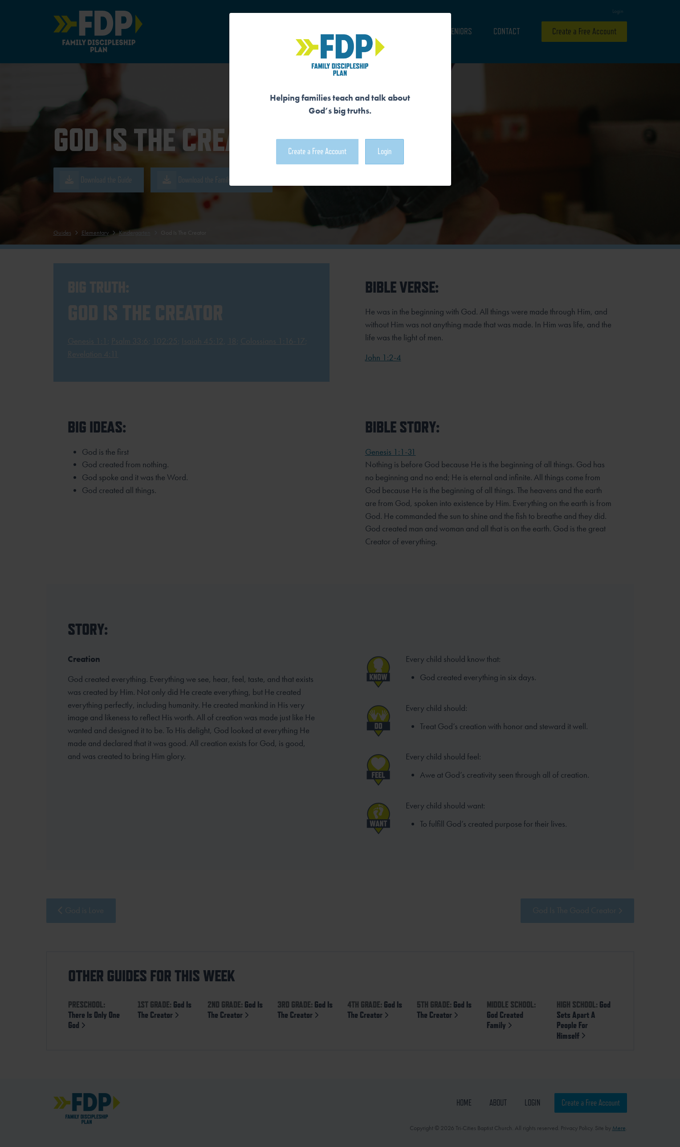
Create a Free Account (317, 151)
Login (384, 151)
